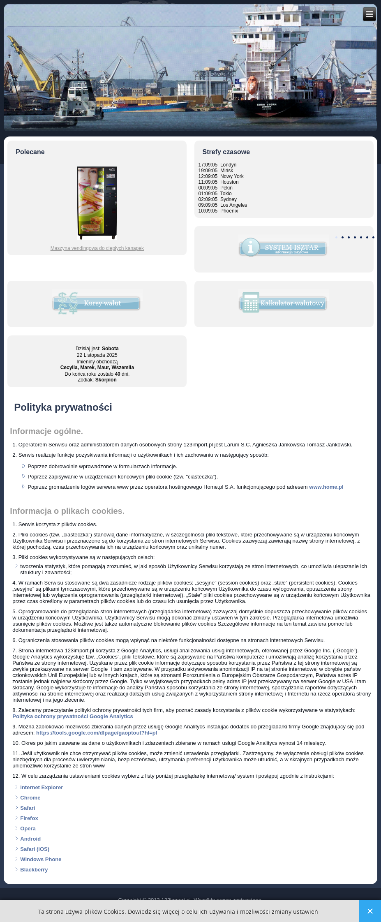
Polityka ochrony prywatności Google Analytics (72, 716)
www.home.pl (326, 487)
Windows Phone (40, 859)
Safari (27, 808)
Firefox (29, 818)
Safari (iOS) (34, 849)
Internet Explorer (41, 787)
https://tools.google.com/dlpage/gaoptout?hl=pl (96, 733)
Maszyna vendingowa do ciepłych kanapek (97, 248)
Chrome (30, 798)
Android (30, 839)
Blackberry (34, 870)
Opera (28, 828)
